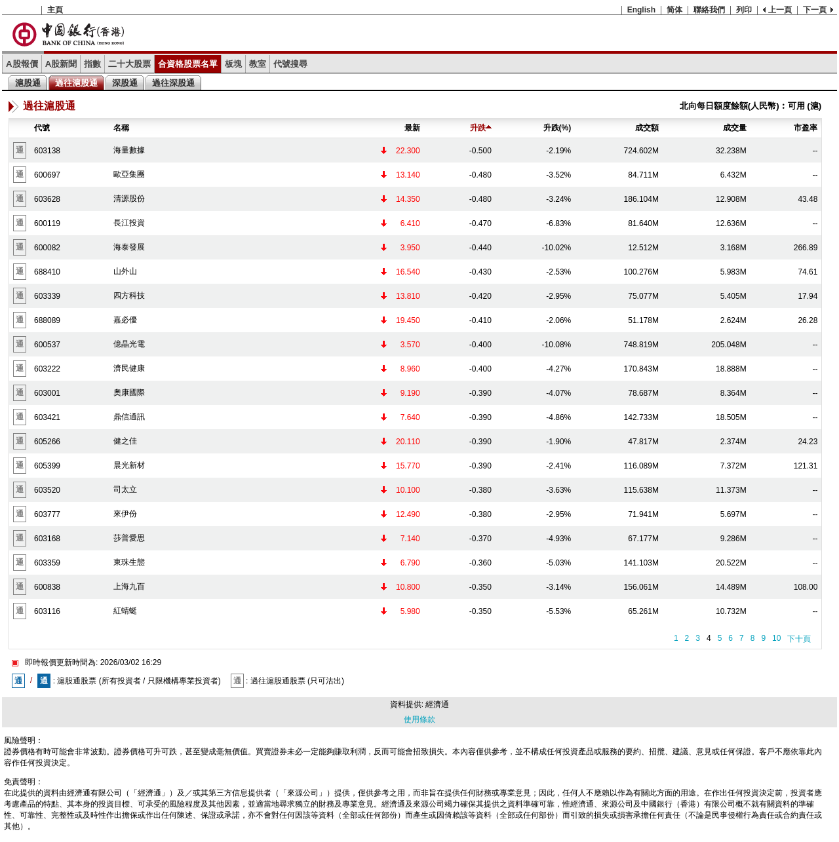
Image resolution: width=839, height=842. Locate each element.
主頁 (55, 9)
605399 (47, 465)
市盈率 (805, 127)
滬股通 (28, 83)
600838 (47, 587)
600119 (47, 223)
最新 (412, 127)
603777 (47, 514)
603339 (47, 296)
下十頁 (799, 638)
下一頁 (815, 9)
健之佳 (125, 441)
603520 (47, 490)
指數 (92, 64)
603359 (47, 562)
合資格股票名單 (188, 64)
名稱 (121, 127)
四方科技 (129, 295)
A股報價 (22, 64)
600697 (47, 175)
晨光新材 (129, 465)
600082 (47, 247)
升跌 (481, 127)
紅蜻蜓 (125, 610)
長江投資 (129, 222)
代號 (42, 127)
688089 (47, 320)
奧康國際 (129, 392)
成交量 (735, 127)
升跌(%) (557, 127)
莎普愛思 (129, 538)
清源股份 (129, 198)
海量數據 (129, 150)
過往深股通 (173, 83)
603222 (47, 368)
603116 (47, 611)
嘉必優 (125, 319)
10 (776, 638)
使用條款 (419, 719)
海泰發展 (129, 247)
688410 (47, 272)
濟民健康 (129, 368)
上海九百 (129, 586)
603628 (47, 199)
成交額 (647, 127)
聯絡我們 (709, 9)
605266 (47, 441)
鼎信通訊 (129, 416)
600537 (47, 344)
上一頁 (780, 9)
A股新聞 (61, 64)
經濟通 (437, 704)
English (641, 9)
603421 (47, 417)
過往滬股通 (76, 83)
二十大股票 (129, 64)
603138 (47, 150)
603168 (47, 538)
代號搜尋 (290, 64)
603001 (47, 393)
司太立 (125, 489)
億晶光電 (129, 344)
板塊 (233, 64)
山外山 (125, 271)
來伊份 (125, 513)
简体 (674, 9)
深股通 (125, 83)
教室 (257, 64)
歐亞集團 (129, 174)
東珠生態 (129, 562)
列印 (744, 9)
